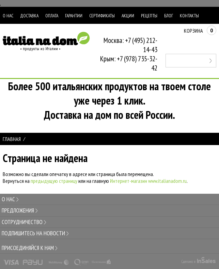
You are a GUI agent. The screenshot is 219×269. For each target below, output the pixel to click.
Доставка (29, 16)
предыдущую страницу (54, 180)
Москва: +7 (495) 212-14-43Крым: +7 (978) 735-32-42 (128, 54)
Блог (168, 16)
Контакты (189, 16)
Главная (12, 139)
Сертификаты (102, 16)
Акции (128, 16)
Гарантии (73, 16)
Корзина (200, 30)
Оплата (51, 16)
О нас (8, 16)
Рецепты (149, 16)
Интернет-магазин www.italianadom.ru (148, 180)
